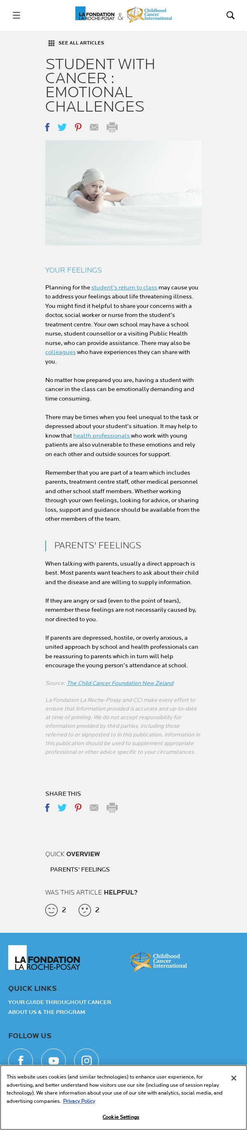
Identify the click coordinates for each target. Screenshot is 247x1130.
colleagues (60, 352)
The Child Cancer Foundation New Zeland (120, 683)
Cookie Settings (121, 1117)
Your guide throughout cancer (59, 1002)
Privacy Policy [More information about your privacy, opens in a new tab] (79, 1101)
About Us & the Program (46, 1012)
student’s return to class (124, 287)
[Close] (234, 1078)
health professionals (102, 436)
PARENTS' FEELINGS (80, 870)
